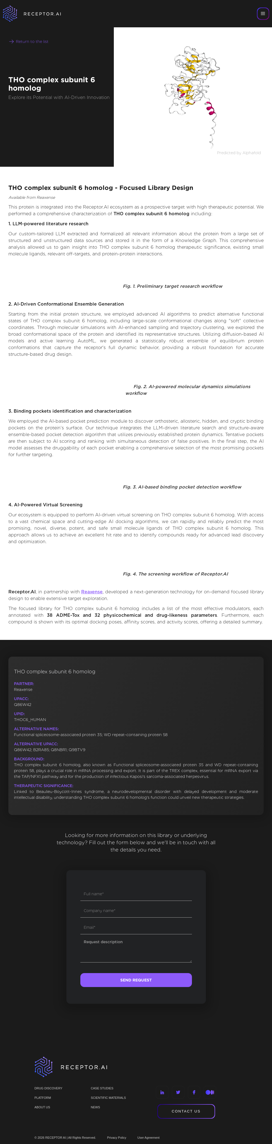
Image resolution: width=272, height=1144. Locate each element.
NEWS (95, 1107)
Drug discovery (48, 1088)
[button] (263, 14)
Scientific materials (108, 1097)
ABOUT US (42, 1107)
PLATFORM (43, 1097)
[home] (39, 14)
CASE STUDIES (102, 1088)
